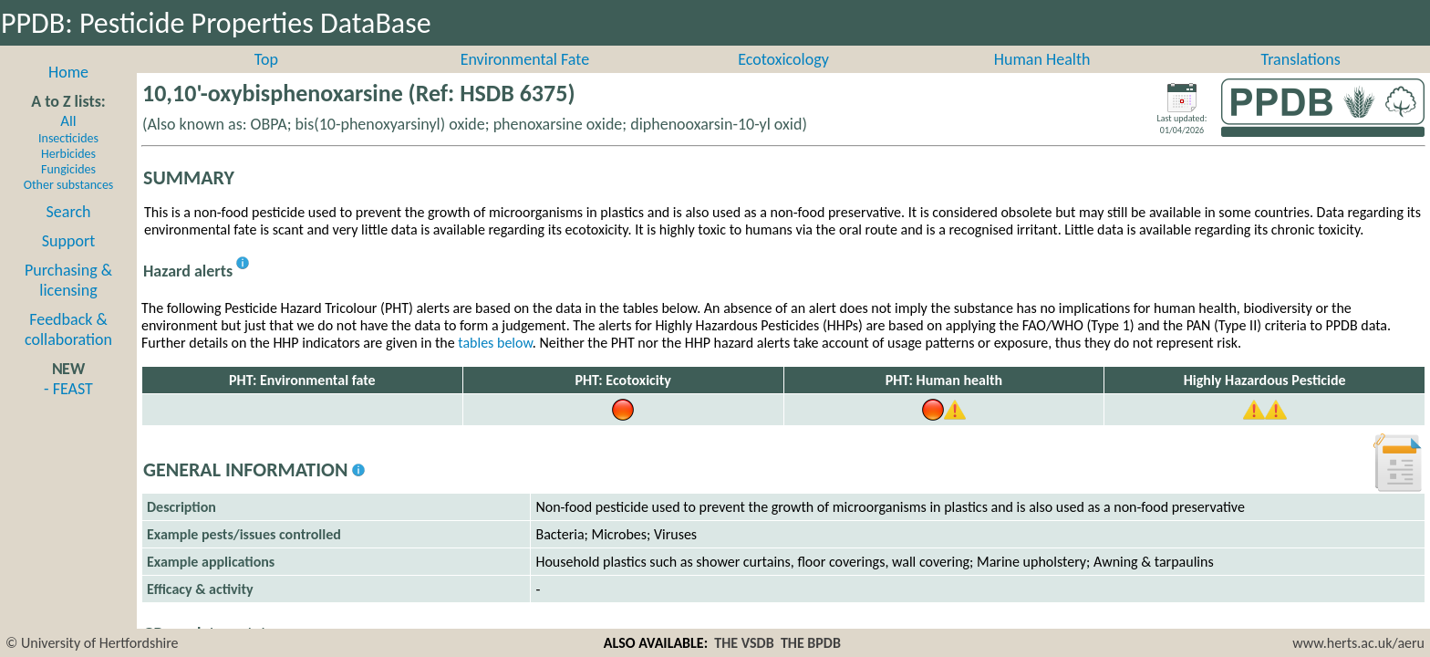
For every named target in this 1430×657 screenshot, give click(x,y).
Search (69, 232)
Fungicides (68, 189)
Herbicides (68, 174)
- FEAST (68, 409)
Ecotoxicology (783, 79)
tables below (495, 362)
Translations (1301, 79)
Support (68, 261)
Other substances (69, 205)
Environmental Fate (525, 79)
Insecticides (68, 158)
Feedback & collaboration (68, 349)
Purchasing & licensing (68, 300)
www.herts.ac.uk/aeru (1358, 643)
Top (266, 79)
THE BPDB (811, 643)
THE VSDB (743, 643)
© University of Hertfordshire (92, 643)
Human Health (1042, 79)
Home (68, 92)
